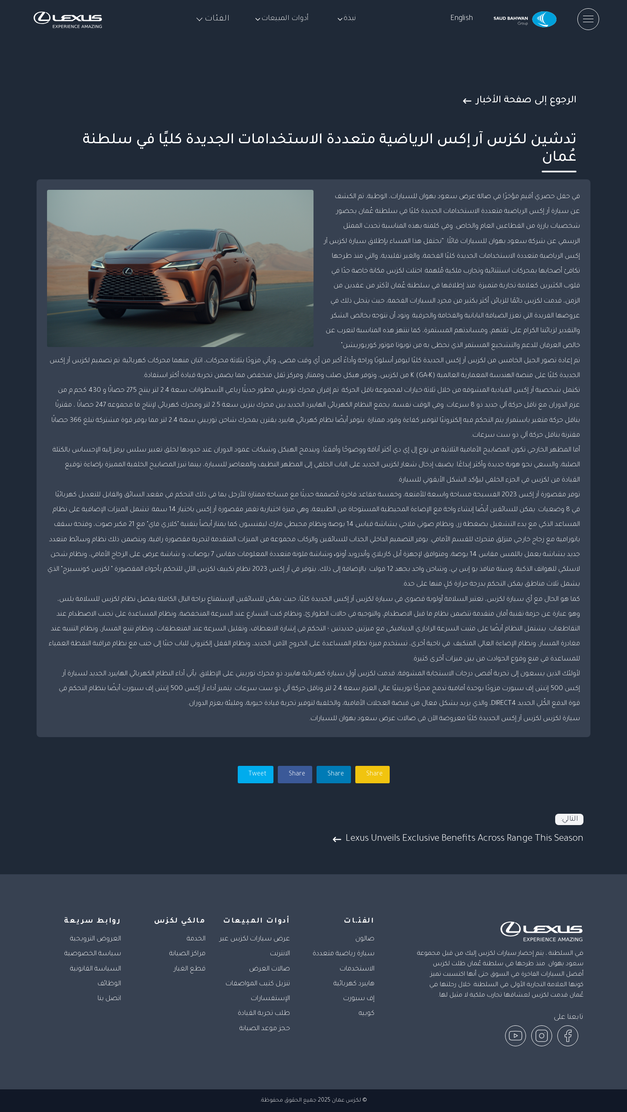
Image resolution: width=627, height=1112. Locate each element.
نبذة (346, 19)
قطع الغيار (190, 969)
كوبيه (366, 1014)
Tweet (256, 774)
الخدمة (196, 939)
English (461, 19)
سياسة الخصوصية (92, 954)
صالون (364, 939)
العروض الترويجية (95, 939)
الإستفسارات (270, 999)
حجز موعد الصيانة (264, 1029)
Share (296, 774)
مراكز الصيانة (187, 954)
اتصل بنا (109, 999)
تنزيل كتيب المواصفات (258, 984)
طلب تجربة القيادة (264, 1014)
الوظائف (109, 984)
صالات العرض (269, 969)
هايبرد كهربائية (354, 984)
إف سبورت (358, 999)
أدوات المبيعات (281, 19)
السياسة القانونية (95, 969)
